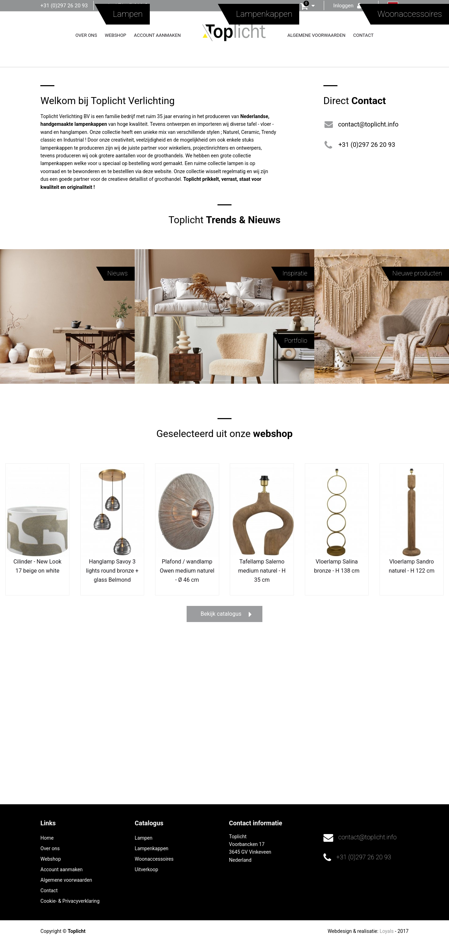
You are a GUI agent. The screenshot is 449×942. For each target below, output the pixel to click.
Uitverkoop (146, 869)
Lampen (143, 838)
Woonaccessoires (154, 859)
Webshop (115, 35)
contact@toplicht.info (124, 5)
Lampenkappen (151, 848)
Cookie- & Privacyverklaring (69, 901)
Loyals (387, 931)
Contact (363, 35)
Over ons (86, 35)
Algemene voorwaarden (316, 35)
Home (47, 838)
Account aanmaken (157, 35)
